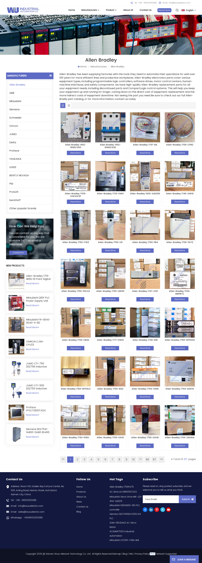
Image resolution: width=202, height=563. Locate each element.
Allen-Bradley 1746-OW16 (180, 193)
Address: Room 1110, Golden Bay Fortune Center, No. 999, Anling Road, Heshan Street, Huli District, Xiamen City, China (37, 490)
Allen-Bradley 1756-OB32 (75, 340)
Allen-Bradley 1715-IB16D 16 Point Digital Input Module (38, 277)
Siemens (14, 109)
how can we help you (26, 226)
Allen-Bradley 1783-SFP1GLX (76, 389)
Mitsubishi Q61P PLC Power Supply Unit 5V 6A (38, 299)
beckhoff (15, 200)
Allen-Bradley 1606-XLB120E (145, 193)
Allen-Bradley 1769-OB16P (110, 291)
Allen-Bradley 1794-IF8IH (75, 437)
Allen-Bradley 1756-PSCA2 (75, 291)
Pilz (11, 183)
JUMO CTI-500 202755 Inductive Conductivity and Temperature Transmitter (36, 387)
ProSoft (14, 192)
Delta (12, 142)
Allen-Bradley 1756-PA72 (179, 242)
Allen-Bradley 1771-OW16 (110, 340)
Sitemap (116, 554)
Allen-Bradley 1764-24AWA (180, 437)
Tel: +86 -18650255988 (145, 2)
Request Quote (164, 10)
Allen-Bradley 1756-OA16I (145, 437)
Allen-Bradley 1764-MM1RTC (179, 292)
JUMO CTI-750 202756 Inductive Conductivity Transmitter (36, 365)
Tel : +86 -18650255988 (23, 500)
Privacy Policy (142, 554)
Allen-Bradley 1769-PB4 (145, 242)
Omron (13, 126)
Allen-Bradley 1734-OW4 (110, 193)
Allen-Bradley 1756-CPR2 (179, 145)
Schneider (15, 117)
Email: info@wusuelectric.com (176, 2)
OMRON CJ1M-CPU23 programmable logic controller (35, 343)
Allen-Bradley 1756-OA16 (110, 437)
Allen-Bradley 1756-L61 (110, 242)
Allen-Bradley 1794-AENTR (180, 389)
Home (71, 10)
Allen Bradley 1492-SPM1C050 (75, 146)
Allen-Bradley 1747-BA (145, 145)
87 (154, 459)
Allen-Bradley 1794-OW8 (145, 389)
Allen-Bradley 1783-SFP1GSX (180, 340)
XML (131, 554)
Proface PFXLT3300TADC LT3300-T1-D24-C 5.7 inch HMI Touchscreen (37, 409)
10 (133, 459)
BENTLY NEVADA (19, 175)
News (79, 502)
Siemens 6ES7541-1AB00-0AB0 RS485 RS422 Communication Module (37, 431)
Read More (32, 283)
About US (128, 10)
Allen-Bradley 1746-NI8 (145, 340)
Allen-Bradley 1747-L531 (145, 291)
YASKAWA (15, 159)
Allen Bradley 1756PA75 (122, 487)
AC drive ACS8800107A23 (123, 492)
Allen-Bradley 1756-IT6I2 (75, 242)
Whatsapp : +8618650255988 (27, 517)
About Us (81, 497)
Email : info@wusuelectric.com (27, 506)
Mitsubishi (15, 101)
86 (147, 459)
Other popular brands (22, 208)
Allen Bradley (17, 84)
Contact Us (146, 10)
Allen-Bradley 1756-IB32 (110, 389)
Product (110, 10)
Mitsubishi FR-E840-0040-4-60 (38, 321)
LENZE (12, 167)
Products (81, 492)
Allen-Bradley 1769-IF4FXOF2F (75, 195)
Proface (14, 150)
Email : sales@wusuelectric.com (27, 512)
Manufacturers (89, 10)
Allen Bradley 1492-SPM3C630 (110, 146)
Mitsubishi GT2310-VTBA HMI (124, 540)
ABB (11, 93)
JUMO (13, 134)
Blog (78, 512)
